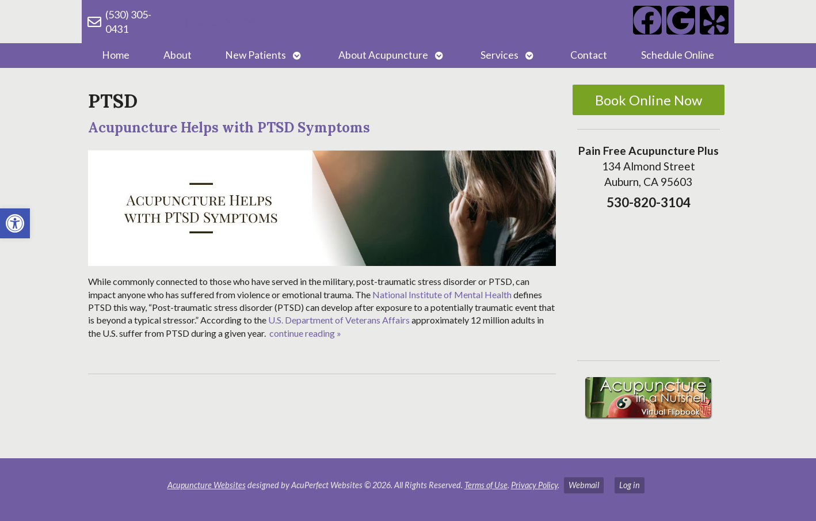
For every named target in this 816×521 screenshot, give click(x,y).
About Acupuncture (383, 55)
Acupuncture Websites (206, 485)
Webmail (584, 485)
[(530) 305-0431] (94, 22)
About (177, 55)
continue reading (305, 333)
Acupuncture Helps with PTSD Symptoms (229, 127)
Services (499, 55)
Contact (588, 55)
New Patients (255, 55)
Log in (629, 485)
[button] (15, 223)
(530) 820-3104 (219, 22)
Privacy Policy (534, 485)
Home (115, 55)
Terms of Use (486, 485)
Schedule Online (677, 55)
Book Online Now (648, 100)
